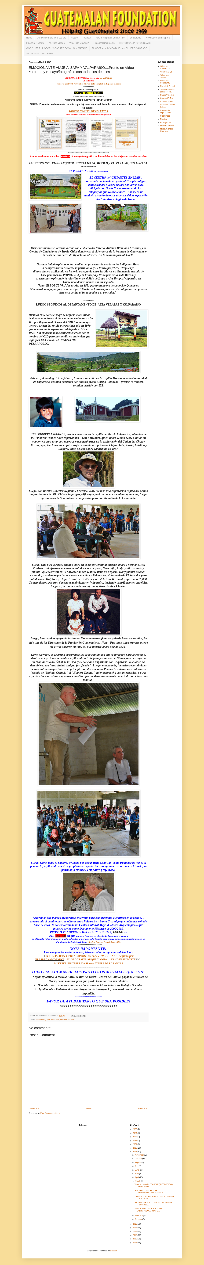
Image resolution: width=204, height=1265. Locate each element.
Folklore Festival (167, 126)
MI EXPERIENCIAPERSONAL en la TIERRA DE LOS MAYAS (88, 963)
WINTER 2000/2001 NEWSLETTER (88, 111)
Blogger (113, 1251)
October (138, 1159)
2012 (135, 1239)
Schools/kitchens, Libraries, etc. (167, 90)
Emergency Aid (166, 122)
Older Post (142, 1108)
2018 (135, 1148)
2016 (135, 1224)
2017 (135, 1152)
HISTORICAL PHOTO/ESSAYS (135, 43)
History (74, 37)
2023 (135, 1137)
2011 (135, 1243)
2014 (135, 1231)
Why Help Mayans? (79, 43)
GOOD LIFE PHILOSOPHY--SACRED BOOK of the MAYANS (56, 48)
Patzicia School (166, 101)
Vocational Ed (166, 72)
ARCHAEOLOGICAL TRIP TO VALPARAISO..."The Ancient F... (149, 1191)
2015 (135, 1228)
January (138, 1219)
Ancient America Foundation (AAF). (104, 942)
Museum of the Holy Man (166, 130)
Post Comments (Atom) (50, 1113)
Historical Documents (104, 43)
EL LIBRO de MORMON (49, 959)
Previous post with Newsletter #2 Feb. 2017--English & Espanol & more (88, 84)
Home (29, 37)
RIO (138, 959)
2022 (135, 1140)
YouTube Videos (56, 43)
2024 (135, 1133)
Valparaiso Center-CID (165, 67)
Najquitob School (167, 86)
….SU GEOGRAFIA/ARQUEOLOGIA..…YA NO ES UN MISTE (99, 959)
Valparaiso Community (165, 82)
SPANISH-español (67, 1019)
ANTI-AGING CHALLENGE (39, 53)
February (139, 1215)
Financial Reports (35, 43)
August (138, 1162)
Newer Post (34, 1108)
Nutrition (163, 119)
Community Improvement (165, 111)
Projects (87, 37)
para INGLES (106, 78)
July (137, 1166)
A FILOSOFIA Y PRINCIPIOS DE (82, 956)
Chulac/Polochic (167, 95)
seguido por (126, 956)
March (138, 1181)
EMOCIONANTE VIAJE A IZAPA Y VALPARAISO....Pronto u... (149, 1209)
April (137, 1177)
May (137, 1174)
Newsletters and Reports (158, 37)
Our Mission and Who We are (51, 37)
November (139, 1155)
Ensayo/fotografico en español (47, 1019)
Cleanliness (165, 116)
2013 (135, 1235)
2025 (135, 1129)
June (137, 1170)
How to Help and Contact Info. (110, 37)
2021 (135, 1144)
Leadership (135, 37)
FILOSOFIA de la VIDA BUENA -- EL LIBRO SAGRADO (119, 48)
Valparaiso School (164, 76)
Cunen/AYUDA (166, 98)
